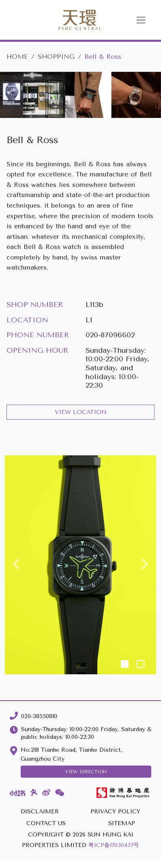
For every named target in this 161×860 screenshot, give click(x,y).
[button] (16, 564)
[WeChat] (59, 793)
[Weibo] (46, 793)
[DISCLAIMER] (40, 812)
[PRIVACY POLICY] (115, 812)
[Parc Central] (70, 19)
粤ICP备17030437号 (113, 845)
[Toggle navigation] (141, 20)
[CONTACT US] (46, 824)
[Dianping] (34, 792)
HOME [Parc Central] (17, 56)
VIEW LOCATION (81, 412)
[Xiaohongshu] (18, 792)
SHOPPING (56, 56)
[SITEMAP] (121, 824)
